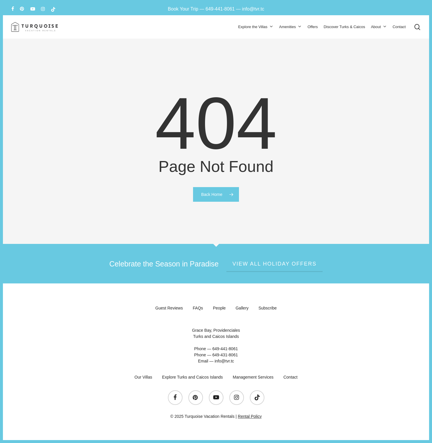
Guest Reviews (169, 308)
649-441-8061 (220, 8)
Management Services (253, 377)
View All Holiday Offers (275, 264)
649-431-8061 (225, 355)
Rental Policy (250, 416)
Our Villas (143, 377)
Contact (290, 377)
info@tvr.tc (253, 8)
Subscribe (268, 308)
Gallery (241, 308)
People (219, 308)
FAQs (198, 308)
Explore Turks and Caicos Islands (192, 377)
